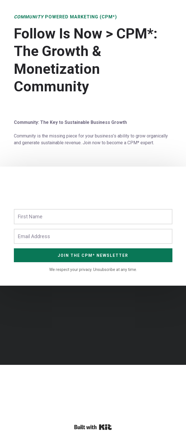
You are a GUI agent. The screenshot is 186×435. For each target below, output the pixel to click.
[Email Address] (93, 236)
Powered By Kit (93, 427)
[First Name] (93, 216)
